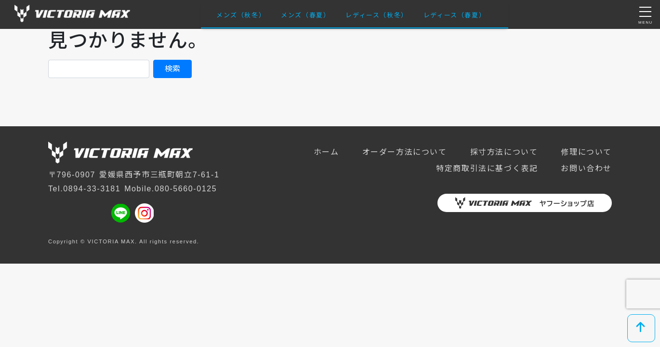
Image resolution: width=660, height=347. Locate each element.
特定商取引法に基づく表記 (487, 168)
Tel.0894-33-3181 (84, 189)
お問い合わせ (586, 168)
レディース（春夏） (454, 15)
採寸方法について (504, 152)
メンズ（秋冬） (240, 15)
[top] (641, 328)
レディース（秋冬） (376, 15)
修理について (586, 152)
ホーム (326, 152)
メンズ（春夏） (305, 15)
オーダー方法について (404, 152)
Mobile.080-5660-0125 (170, 189)
